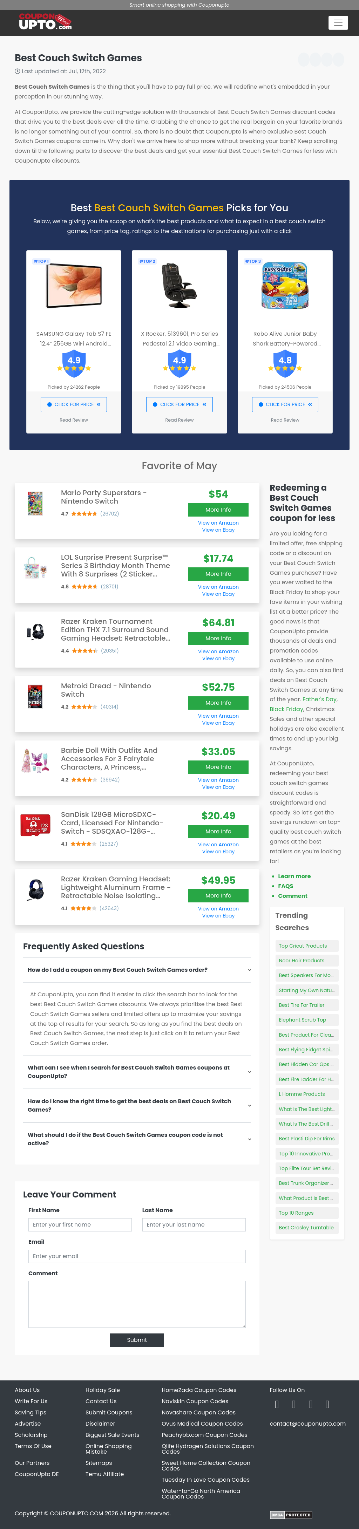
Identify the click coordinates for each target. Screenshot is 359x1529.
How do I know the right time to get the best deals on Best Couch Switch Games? (129, 1105)
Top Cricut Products (303, 945)
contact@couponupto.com (308, 1424)
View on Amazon (218, 522)
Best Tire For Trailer (302, 1005)
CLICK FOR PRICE (73, 404)
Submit (137, 1340)
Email (36, 1242)
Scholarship (31, 1435)
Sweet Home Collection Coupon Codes (206, 1466)
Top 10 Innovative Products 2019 (317, 1153)
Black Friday (286, 709)
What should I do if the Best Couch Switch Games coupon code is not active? (125, 1139)
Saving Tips (30, 1412)
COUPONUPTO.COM (76, 1513)
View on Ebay (218, 529)
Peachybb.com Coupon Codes (205, 1435)
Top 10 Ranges (296, 1212)
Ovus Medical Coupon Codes (202, 1424)
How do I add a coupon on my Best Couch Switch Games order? (118, 970)
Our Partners (32, 1463)
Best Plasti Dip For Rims (307, 1138)
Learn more (294, 876)
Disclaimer (100, 1424)
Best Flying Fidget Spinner (310, 1049)
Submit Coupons (109, 1412)
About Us (27, 1390)
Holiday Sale (103, 1390)
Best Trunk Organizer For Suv (313, 1183)
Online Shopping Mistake (109, 1449)
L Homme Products (302, 1094)
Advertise (28, 1424)
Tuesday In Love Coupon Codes (206, 1480)
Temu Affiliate (105, 1474)
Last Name (157, 1210)
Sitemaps (99, 1463)
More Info (218, 510)
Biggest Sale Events (113, 1435)
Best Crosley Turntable (306, 1227)
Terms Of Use (33, 1446)
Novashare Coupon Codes (199, 1412)
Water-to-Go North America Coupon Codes (201, 1494)
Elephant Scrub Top (302, 1019)
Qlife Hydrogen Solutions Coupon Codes (208, 1449)
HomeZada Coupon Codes (199, 1390)
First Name (44, 1210)
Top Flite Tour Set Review (309, 1168)
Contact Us (101, 1401)
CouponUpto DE (37, 1474)
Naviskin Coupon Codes (195, 1401)
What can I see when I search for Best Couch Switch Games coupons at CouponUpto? (129, 1072)
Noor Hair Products (302, 960)
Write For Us (31, 1401)
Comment (42, 1273)
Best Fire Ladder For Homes (312, 1079)
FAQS (285, 886)
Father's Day (320, 699)
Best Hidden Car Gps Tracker (314, 1064)
